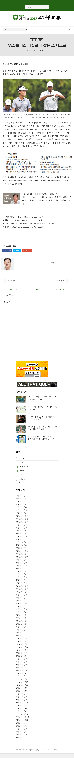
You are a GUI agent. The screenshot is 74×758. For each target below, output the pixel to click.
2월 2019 (20, 713)
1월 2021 (20, 646)
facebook (7, 253)
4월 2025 (20, 509)
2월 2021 (20, 643)
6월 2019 (20, 701)
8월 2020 (20, 660)
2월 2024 (20, 550)
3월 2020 (20, 675)
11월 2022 (20, 593)
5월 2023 (20, 576)
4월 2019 (20, 707)
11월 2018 (20, 722)
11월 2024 (20, 523)
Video (21, 479)
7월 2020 (20, 663)
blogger (13, 294)
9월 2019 (20, 692)
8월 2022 (20, 599)
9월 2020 (20, 657)
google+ (26, 253)
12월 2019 (20, 684)
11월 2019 (20, 687)
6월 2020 (20, 666)
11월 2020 (20, 652)
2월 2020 (20, 678)
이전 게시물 (60, 284)
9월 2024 (20, 529)
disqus (36, 294)
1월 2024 (20, 553)
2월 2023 (20, 585)
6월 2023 (20, 573)
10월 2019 (20, 690)
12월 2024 (20, 521)
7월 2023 (20, 570)
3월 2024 (20, 547)
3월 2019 (20, 710)
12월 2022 (20, 590)
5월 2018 (20, 739)
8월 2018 (20, 730)
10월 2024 (20, 526)
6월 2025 (20, 503)
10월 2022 (20, 596)
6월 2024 (20, 538)
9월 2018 (20, 727)
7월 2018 (20, 733)
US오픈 (22, 475)
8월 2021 (20, 631)
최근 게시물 (11, 284)
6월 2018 (20, 736)
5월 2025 (20, 506)
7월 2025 (20, 500)
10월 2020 (20, 655)
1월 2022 (20, 617)
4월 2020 (20, 672)
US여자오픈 (23, 471)
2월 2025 (20, 515)
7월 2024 (20, 535)
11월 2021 (20, 623)
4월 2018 (20, 742)
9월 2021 (20, 628)
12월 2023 (20, 556)
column (22, 484)
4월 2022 (20, 608)
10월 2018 (20, 725)
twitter (17, 253)
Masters (22, 463)
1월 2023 (20, 588)
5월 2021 (20, 637)
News (34, 41)
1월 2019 (20, 716)
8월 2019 (20, 695)
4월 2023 (20, 579)
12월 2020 (20, 649)
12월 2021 (20, 620)
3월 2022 (20, 611)
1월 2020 (20, 681)
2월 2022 (20, 614)
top (40, 41)
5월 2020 (20, 669)
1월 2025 (20, 518)
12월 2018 (20, 719)
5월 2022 (20, 605)
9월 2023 (20, 564)
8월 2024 (20, 532)
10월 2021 (20, 625)
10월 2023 (20, 561)
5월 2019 (20, 704)
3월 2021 (20, 640)
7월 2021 (20, 634)
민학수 (29, 52)
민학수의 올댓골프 (35, 754)
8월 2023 (20, 567)
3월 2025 (20, 512)
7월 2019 (20, 698)
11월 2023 (20, 558)
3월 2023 (20, 582)
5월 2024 (20, 541)
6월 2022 (20, 602)
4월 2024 (20, 544)
